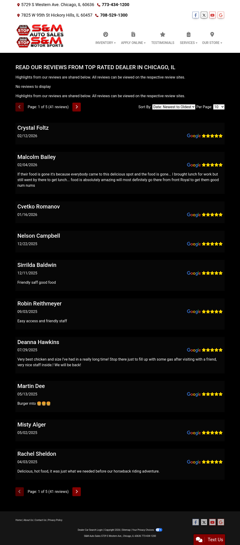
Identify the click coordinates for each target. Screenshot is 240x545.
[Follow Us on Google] (221, 15)
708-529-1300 (113, 15)
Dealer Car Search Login (90, 530)
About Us (28, 520)
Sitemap (126, 530)
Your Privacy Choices (147, 530)
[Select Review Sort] (173, 107)
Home (18, 520)
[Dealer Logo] (40, 37)
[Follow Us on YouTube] (212, 15)
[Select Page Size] (219, 107)
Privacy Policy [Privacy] (55, 520)
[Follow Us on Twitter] (204, 15)
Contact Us (40, 520)
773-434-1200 (115, 4)
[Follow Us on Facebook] (195, 15)
